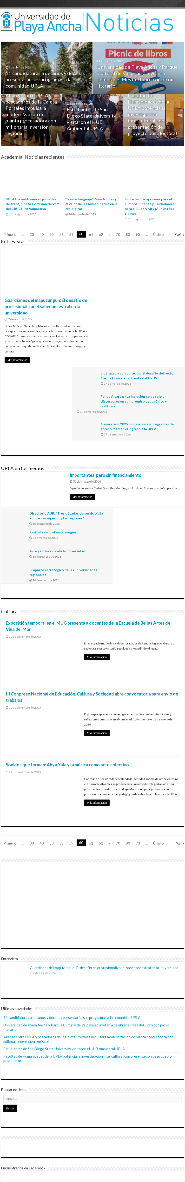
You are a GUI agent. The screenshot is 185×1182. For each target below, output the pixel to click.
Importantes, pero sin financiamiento (105, 401)
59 (71, 234)
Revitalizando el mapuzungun (144, 439)
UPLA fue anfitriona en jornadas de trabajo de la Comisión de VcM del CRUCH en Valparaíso (32, 204)
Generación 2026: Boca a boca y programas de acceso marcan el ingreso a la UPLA (147, 312)
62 (101, 234)
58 (61, 234)
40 (42, 234)
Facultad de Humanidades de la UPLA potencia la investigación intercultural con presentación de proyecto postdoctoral (152, 115)
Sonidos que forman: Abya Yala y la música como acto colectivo (67, 653)
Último (158, 234)
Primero (9, 234)
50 (51, 234)
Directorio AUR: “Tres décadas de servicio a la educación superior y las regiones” (59, 444)
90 (138, 234)
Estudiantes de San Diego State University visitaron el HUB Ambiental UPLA (64, 937)
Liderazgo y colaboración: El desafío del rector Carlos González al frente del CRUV (150, 256)
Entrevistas (13, 241)
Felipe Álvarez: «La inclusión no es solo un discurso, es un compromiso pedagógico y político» (150, 284)
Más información (17, 360)
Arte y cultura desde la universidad (58, 458)
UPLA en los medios (22, 394)
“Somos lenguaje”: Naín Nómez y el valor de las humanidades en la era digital (91, 204)
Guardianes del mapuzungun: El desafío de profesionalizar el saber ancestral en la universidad (46, 306)
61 (91, 234)
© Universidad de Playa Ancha (26, 1174)
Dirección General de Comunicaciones (32, 1159)
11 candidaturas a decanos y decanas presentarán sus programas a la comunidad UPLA (45, 80)
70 (118, 234)
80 (128, 234)
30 (32, 234)
